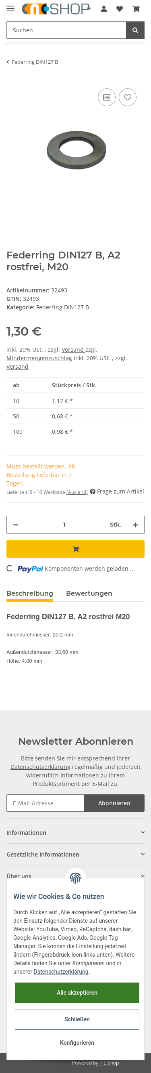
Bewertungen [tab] (89, 593)
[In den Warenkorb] (75, 549)
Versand (73, 349)
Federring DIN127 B (62, 307)
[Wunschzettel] (120, 9)
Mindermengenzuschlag (39, 358)
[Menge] (64, 524)
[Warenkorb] (136, 9)
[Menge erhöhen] (135, 524)
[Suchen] (66, 30)
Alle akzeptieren (77, 992)
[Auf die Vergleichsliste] (107, 97)
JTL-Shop (109, 1062)
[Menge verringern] (16, 524)
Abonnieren (114, 803)
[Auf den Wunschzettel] (128, 97)
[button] (104, 9)
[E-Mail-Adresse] (45, 803)
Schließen (77, 1019)
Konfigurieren (77, 1042)
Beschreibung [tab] (29, 593)
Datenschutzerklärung (40, 767)
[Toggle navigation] (10, 5)
